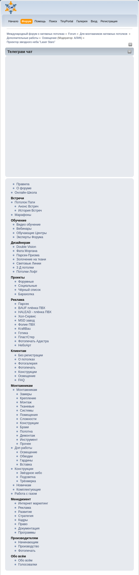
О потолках (26, 359)
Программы (26, 532)
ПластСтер (26, 337)
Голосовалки (27, 564)
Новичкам (23, 485)
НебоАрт (24, 345)
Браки (24, 427)
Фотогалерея (27, 363)
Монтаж (25, 402)
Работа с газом (26, 493)
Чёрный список (29, 290)
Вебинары (23, 228)
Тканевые (27, 406)
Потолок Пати (25, 202)
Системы (26, 410)
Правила (22, 184)
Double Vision (26, 247)
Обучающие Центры (31, 233)
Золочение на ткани (31, 259)
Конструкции (27, 372)
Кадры (23, 520)
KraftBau (24, 328)
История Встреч (30, 210)
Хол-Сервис (27, 316)
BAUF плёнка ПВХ (31, 308)
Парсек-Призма (27, 255)
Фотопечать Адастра (33, 341)
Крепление (28, 398)
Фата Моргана (26, 251)
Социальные (27, 286)
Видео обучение (28, 224)
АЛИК (77, 37)
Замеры (26, 394)
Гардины (26, 460)
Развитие (25, 512)
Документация (28, 528)
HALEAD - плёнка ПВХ (34, 312)
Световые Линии (28, 263)
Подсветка (28, 477)
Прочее (25, 444)
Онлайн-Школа (26, 192)
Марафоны (23, 215)
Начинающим (28, 542)
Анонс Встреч (28, 206)
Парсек (23, 304)
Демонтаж (27, 435)
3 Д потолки (25, 267)
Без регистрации (30, 355)
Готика (23, 333)
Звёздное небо (31, 473)
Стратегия (25, 516)
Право (22, 524)
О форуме (23, 188)
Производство (28, 546)
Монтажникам (26, 390)
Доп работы (23, 448)
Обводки (26, 456)
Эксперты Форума (29, 237)
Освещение (26, 376)
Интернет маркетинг (33, 503)
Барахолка (26, 294)
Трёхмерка (28, 481)
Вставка (26, 464)
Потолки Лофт (26, 271)
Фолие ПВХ (26, 324)
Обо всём (25, 560)
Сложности (28, 419)
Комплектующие (28, 489)
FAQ (21, 380)
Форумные (26, 281)
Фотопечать (26, 367)
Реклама (24, 508)
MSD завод (26, 320)
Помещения (29, 415)
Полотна (26, 431)
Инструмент (29, 439)
